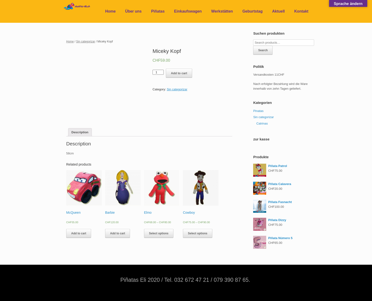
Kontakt (301, 11)
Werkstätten (222, 11)
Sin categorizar (85, 41)
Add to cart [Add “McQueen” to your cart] (78, 233)
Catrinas (262, 123)
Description (79, 132)
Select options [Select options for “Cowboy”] (197, 233)
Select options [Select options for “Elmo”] (158, 233)
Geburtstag (252, 11)
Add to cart (179, 73)
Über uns (133, 11)
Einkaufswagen (188, 11)
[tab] (80, 132)
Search (263, 50)
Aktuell (278, 11)
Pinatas (258, 111)
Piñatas (158, 11)
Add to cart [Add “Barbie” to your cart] (117, 233)
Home (110, 11)
